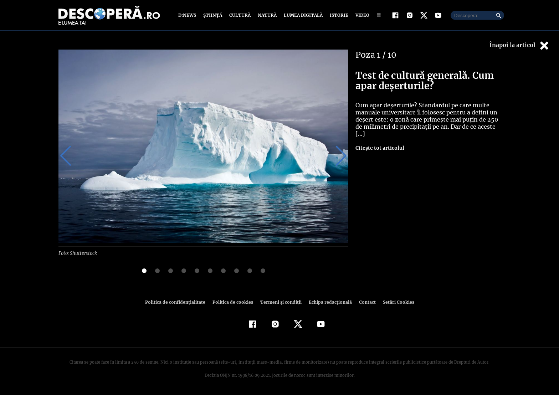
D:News (188, 15)
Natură (266, 15)
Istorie (337, 15)
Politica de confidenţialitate (178, 301)
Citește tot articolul (379, 141)
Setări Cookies (395, 301)
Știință (213, 15)
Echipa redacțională (328, 301)
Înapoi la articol (519, 45)
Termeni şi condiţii (280, 301)
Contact (364, 301)
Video (361, 15)
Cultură (239, 15)
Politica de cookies (233, 301)
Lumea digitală (302, 15)
